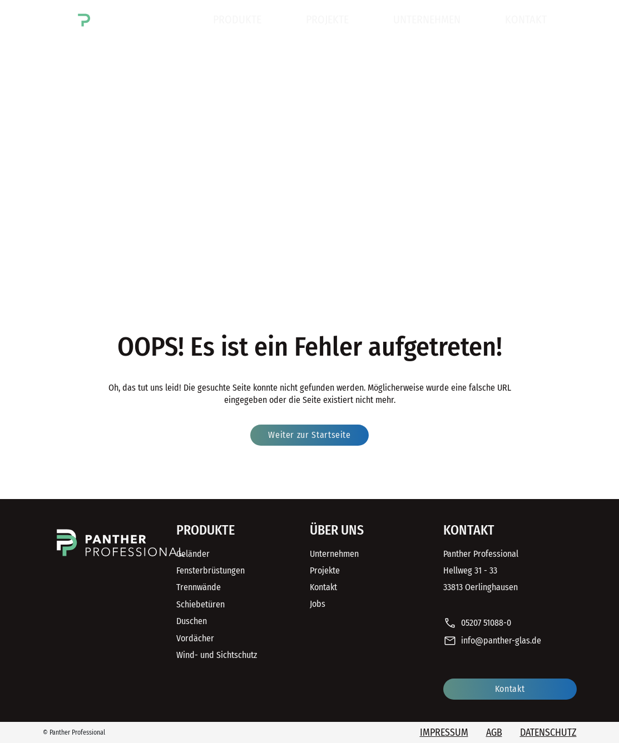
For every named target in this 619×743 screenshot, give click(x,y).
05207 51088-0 (477, 623)
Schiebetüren (200, 604)
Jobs (317, 604)
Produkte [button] (237, 19)
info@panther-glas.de (492, 641)
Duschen (191, 621)
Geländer (193, 553)
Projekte (327, 19)
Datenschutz (548, 732)
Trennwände (198, 587)
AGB (494, 732)
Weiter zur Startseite (309, 435)
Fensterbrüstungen (210, 570)
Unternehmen (426, 19)
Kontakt (526, 19)
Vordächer (195, 638)
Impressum (444, 732)
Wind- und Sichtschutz (216, 655)
